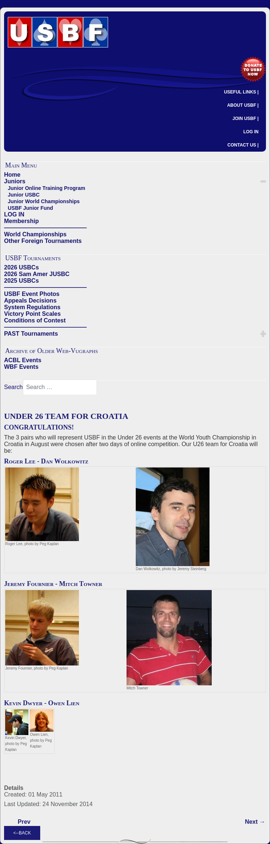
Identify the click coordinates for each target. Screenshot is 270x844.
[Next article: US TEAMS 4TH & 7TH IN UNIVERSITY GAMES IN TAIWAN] (255, 822)
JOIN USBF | (245, 118)
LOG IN (251, 131)
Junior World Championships (44, 201)
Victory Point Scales (32, 314)
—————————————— (45, 228)
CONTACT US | (243, 145)
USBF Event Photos (31, 294)
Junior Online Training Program (46, 188)
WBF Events (21, 367)
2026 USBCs (21, 267)
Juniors (14, 181)
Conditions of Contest (35, 320)
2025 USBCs (21, 281)
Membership (21, 221)
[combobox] (60, 387)
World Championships (35, 234)
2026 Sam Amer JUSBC (36, 274)
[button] (263, 181)
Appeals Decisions (30, 300)
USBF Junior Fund (30, 208)
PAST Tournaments (31, 334)
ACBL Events (22, 360)
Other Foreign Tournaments (43, 241)
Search (13, 387)
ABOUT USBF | (243, 105)
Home (12, 175)
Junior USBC (23, 195)
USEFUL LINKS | (241, 92)
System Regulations (32, 307)
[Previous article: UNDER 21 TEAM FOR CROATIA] (24, 822)
